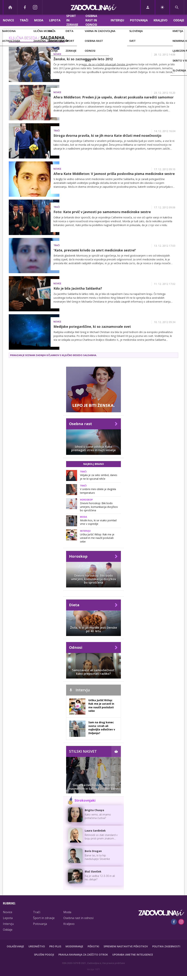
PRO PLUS (55, 946)
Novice (8, 20)
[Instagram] (35, 7)
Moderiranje (74, 946)
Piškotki (93, 946)
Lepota (54, 20)
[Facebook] (25, 7)
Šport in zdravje (72, 20)
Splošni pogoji (44, 954)
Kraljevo (160, 20)
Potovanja (139, 20)
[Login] (147, 7)
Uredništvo (36, 946)
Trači (24, 20)
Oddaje (178, 20)
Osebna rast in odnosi (91, 20)
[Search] (177, 7)
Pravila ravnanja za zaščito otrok (83, 954)
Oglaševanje (15, 946)
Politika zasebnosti (166, 946)
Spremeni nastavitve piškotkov (126, 946)
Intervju (117, 20)
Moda (38, 20)
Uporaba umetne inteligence (132, 954)
